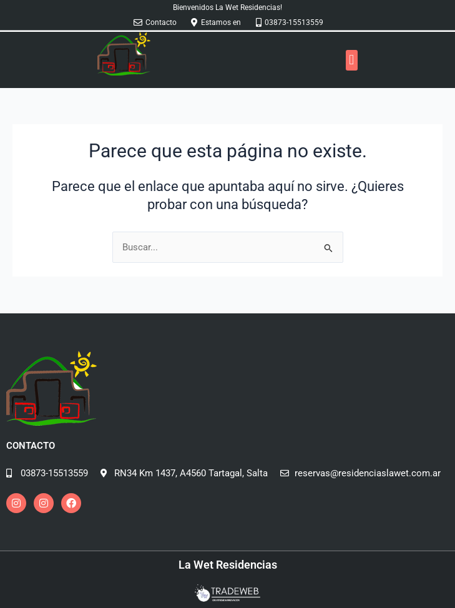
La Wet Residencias (228, 564)
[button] (352, 60)
